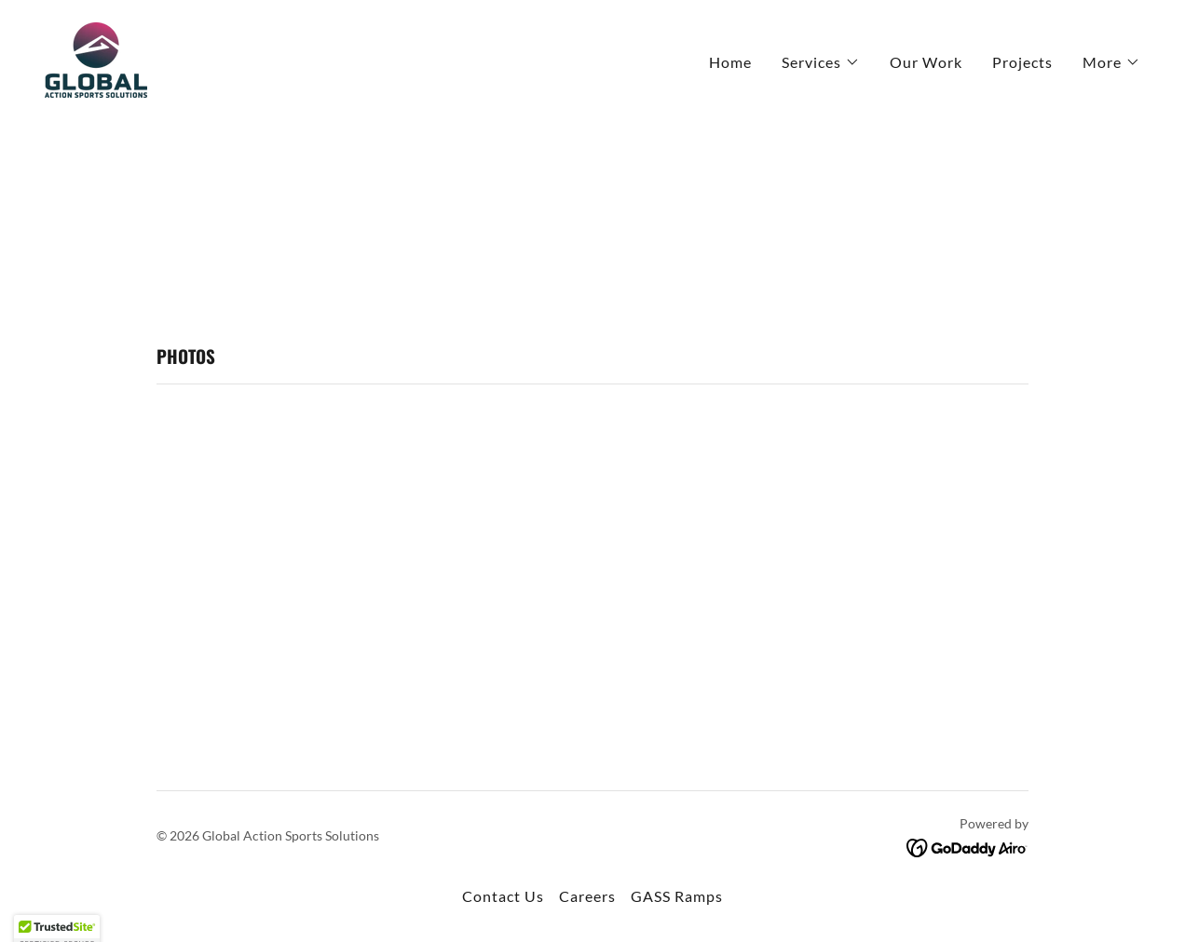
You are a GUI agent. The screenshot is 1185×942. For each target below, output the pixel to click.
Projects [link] (1022, 62)
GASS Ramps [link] (677, 896)
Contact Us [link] (503, 896)
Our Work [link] (926, 62)
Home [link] (730, 62)
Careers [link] (587, 896)
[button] (821, 62)
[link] (96, 58)
